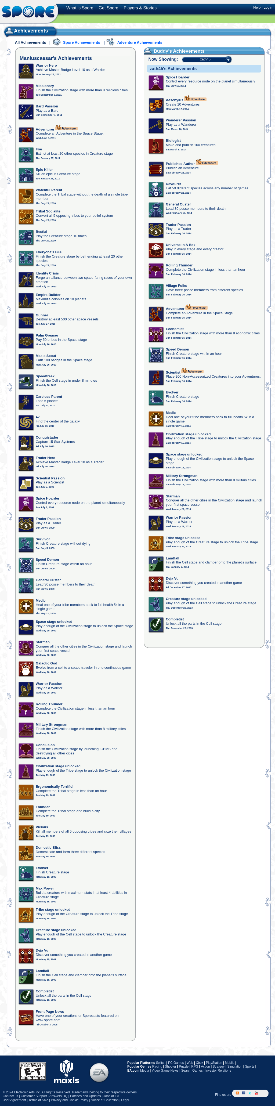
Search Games (192, 1070)
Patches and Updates (85, 1096)
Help (256, 7)
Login (267, 7)
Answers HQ (58, 1096)
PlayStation (214, 1063)
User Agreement (14, 1100)
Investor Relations (218, 1070)
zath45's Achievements (173, 68)
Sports (249, 1066)
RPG (194, 1066)
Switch (160, 1063)
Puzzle (184, 1066)
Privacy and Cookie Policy (69, 1100)
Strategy (219, 1066)
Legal (125, 1100)
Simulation (234, 1066)
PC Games (176, 1063)
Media (144, 1070)
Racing (157, 1066)
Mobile (229, 1063)
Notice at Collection (104, 1100)
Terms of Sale (38, 1100)
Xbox (199, 1063)
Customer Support (34, 1096)
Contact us (10, 1096)
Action (205, 1066)
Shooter (170, 1066)
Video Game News (165, 1070)
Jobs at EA (111, 1096)
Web (190, 1063)
